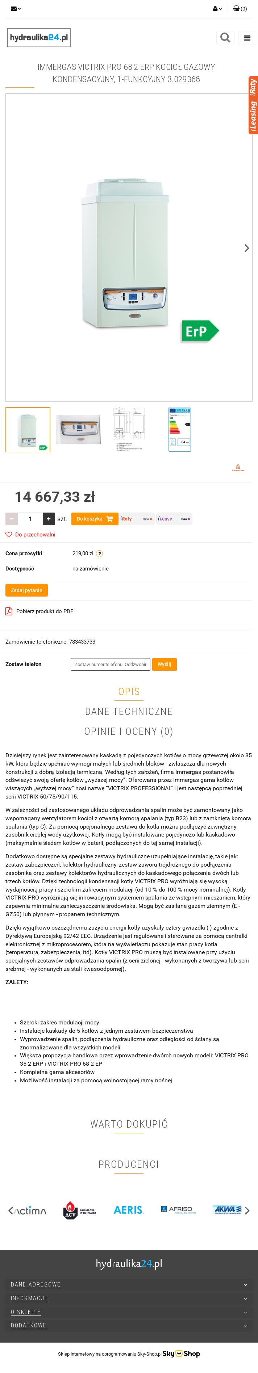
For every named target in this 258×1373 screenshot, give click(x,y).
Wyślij (164, 664)
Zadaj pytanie (26, 590)
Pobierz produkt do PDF (39, 611)
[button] (240, 9)
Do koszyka (95, 518)
